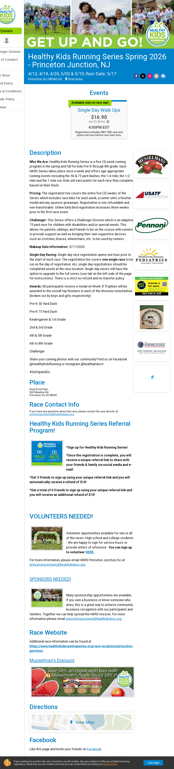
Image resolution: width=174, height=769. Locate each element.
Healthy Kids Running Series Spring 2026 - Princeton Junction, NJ (98, 57)
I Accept (153, 763)
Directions (86, 75)
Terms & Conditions (18, 91)
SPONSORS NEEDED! (61, 584)
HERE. (115, 558)
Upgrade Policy (14, 99)
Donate (17, 31)
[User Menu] (17, 40)
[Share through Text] (163, 72)
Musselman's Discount (63, 670)
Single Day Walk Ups (104, 106)
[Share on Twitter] (143, 72)
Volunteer (10, 107)
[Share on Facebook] (137, 72)
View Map (88, 730)
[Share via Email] (156, 72)
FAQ (6, 67)
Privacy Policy (110, 764)
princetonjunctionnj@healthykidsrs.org (63, 420)
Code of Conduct (16, 59)
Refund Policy (13, 83)
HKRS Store (12, 75)
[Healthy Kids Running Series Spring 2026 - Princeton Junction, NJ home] (17, 14)
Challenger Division (17, 52)
